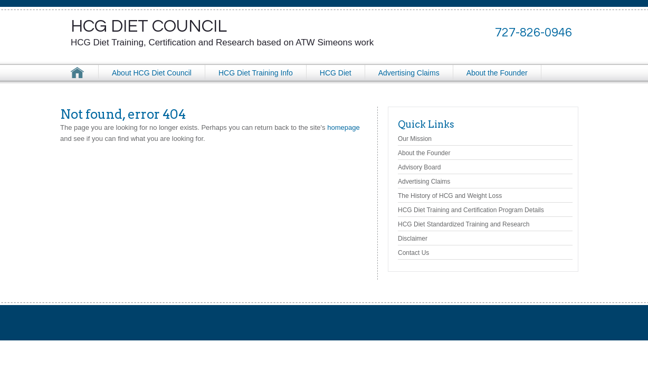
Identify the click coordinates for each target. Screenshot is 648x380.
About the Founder (497, 73)
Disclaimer (412, 238)
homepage (343, 127)
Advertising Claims (409, 73)
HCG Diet (335, 73)
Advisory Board (419, 167)
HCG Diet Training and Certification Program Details (471, 210)
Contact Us (413, 252)
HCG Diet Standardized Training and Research (463, 224)
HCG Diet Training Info (255, 73)
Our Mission (415, 138)
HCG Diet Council (149, 26)
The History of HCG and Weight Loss (450, 196)
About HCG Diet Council (152, 73)
